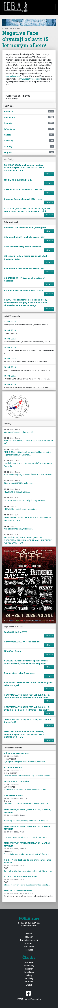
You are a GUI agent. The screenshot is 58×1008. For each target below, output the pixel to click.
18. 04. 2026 (10, 330)
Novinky (29, 937)
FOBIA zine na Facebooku (29, 995)
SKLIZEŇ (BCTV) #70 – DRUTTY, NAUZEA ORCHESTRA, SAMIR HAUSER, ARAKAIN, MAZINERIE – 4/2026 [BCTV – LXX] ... (28, 539)
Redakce (29, 950)
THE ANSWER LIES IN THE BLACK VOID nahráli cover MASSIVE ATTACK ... (28, 517)
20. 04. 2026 (10, 384)
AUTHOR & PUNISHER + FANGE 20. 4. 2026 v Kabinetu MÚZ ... (28, 441)
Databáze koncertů (29, 940)
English (29, 985)
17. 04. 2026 (10, 321)
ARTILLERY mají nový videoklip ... (19, 527)
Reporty (29, 969)
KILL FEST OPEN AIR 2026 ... (17, 490)
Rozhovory (29, 965)
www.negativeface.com (30, 79)
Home (29, 933)
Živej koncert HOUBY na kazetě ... (19, 482)
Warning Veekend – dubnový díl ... (19, 431)
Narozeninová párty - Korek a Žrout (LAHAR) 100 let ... (28, 473)
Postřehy (29, 978)
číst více (49, 174)
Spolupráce (29, 946)
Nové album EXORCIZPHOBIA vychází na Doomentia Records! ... (28, 463)
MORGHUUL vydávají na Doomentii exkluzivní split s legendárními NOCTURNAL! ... (27, 452)
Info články (29, 972)
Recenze (29, 962)
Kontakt (29, 943)
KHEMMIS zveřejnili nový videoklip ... (20, 507)
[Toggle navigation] (52, 7)
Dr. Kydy (29, 981)
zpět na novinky (11, 28)
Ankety (29, 975)
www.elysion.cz (13, 76)
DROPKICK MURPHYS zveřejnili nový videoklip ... (26, 499)
